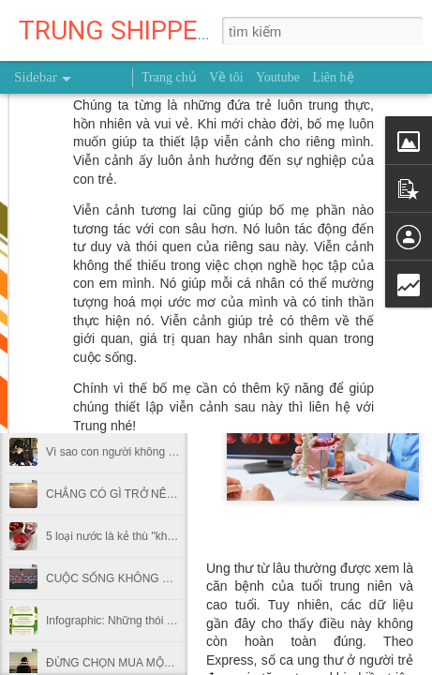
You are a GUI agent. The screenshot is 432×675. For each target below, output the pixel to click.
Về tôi (226, 77)
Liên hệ (332, 77)
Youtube (278, 77)
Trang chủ (169, 77)
